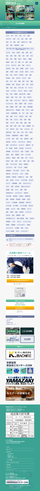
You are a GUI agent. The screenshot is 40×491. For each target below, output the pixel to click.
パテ (7, 129)
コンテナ (13, 209)
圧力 (23, 55)
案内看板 (12, 199)
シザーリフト (17, 100)
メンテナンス (28, 148)
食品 (7, 55)
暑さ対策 (8, 68)
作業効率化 (16, 45)
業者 (20, 107)
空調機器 (13, 224)
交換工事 (26, 193)
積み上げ (31, 205)
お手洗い (21, 116)
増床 (18, 42)
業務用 (7, 62)
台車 (26, 75)
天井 (26, 132)
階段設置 (23, 209)
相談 (7, 100)
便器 (11, 116)
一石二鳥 (21, 71)
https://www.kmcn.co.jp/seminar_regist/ (15, 478)
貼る (17, 129)
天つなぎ (31, 180)
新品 (7, 59)
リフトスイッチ (18, 193)
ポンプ (17, 231)
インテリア (26, 129)
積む (23, 81)
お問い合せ (9, 467)
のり (20, 161)
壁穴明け (17, 186)
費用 (27, 218)
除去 (15, 87)
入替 (15, 167)
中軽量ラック (21, 177)
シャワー (8, 202)
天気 (20, 35)
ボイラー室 (20, 87)
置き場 (15, 148)
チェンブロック (15, 151)
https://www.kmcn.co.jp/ (12, 474)
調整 (15, 59)
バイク (27, 110)
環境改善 (18, 215)
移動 (19, 81)
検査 (16, 103)
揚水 (23, 65)
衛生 (19, 62)
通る (7, 81)
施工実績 (8, 452)
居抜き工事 (8, 132)
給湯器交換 (21, 202)
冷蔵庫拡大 (8, 170)
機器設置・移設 (10, 322)
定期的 (20, 103)
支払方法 (32, 218)
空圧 (23, 110)
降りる (15, 75)
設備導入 (17, 154)
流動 (23, 52)
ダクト (7, 186)
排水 (19, 65)
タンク (31, 71)
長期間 (15, 94)
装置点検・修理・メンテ (11, 324)
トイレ (15, 116)
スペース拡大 (16, 170)
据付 (17, 138)
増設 (18, 209)
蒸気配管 (8, 177)
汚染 (12, 62)
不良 (21, 138)
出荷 (14, 42)
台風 (32, 110)
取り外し (29, 97)
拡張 (30, 42)
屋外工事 (8, 320)
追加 (22, 45)
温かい (19, 59)
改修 (7, 45)
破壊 (18, 158)
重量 (25, 122)
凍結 (27, 62)
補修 (7, 212)
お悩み (30, 91)
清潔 (24, 107)
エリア (13, 221)
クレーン (8, 183)
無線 (21, 189)
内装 (21, 129)
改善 (11, 100)
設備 (23, 126)
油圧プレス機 (22, 94)
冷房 (13, 68)
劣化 (7, 94)
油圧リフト (24, 100)
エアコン (23, 170)
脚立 (7, 75)
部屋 (7, 71)
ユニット (28, 65)
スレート (29, 209)
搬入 (13, 138)
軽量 (21, 122)
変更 (11, 45)
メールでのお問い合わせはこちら (20, 307)
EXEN (13, 52)
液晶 (28, 35)
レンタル (8, 138)
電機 (31, 138)
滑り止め (8, 215)
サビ (23, 113)
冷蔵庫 (25, 167)
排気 (12, 161)
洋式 (30, 116)
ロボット (19, 221)
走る (15, 81)
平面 (29, 78)
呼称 (32, 151)
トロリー (16, 119)
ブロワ (26, 228)
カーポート (21, 145)
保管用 (7, 209)
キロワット (8, 39)
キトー (16, 189)
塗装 (7, 126)
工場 (14, 132)
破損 (22, 158)
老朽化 (30, 132)
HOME (8, 447)
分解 (30, 39)
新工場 (11, 180)
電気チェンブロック (25, 186)
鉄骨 (29, 122)
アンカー (17, 180)
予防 (13, 78)
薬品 (15, 55)
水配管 (26, 173)
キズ (18, 39)
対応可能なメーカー (10, 218)
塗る (22, 39)
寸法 (24, 97)
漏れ (28, 161)
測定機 (28, 224)
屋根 (16, 212)
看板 (7, 199)
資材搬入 (31, 100)
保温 (23, 215)
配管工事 (14, 177)
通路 (30, 75)
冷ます (26, 68)
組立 (27, 177)
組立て (26, 71)
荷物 (7, 107)
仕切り (7, 91)
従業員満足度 (15, 135)
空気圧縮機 (30, 107)
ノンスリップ (28, 212)
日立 (32, 55)
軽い (31, 52)
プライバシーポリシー (11, 469)
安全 (22, 154)
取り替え (21, 75)
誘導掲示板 (27, 196)
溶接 (12, 97)
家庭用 (30, 59)
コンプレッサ (9, 167)
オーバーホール (9, 103)
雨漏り (11, 212)
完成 (26, 39)
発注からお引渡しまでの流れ (13, 462)
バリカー (31, 158)
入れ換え (27, 151)
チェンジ (20, 91)
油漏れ (28, 94)
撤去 (7, 119)
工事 (22, 132)
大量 (7, 180)
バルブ (21, 173)
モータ (7, 65)
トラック (12, 122)
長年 (11, 94)
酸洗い (7, 97)
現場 (19, 55)
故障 (17, 122)
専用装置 (8, 151)
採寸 (20, 97)
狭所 (12, 189)
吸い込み (18, 84)
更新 (28, 170)
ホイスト (14, 142)
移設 (20, 183)
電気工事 (8, 142)
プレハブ (20, 167)
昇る (11, 75)
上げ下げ (30, 103)
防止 (19, 126)
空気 (28, 55)
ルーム (31, 68)
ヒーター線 (27, 154)
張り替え (8, 78)
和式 (26, 116)
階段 (13, 215)
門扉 (33, 161)
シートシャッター (27, 221)
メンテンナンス (21, 142)
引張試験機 (14, 183)
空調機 (21, 68)
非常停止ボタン (9, 193)
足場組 (7, 189)
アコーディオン (13, 164)
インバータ (13, 65)
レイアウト (13, 91)
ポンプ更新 (15, 205)
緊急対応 (26, 138)
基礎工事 (28, 145)
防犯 (7, 164)
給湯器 (23, 199)
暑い (16, 35)
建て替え (8, 135)
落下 (28, 81)
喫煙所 (26, 135)
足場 (16, 71)
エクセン (8, 52)
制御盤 (7, 224)
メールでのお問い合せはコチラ (20, 280)
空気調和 (8, 84)
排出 (11, 59)
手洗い (28, 199)
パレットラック (9, 228)
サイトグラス (15, 173)
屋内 (15, 126)
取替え (7, 154)
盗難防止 (26, 164)
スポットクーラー (27, 183)
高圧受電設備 (14, 113)
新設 (16, 161)
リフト (7, 35)
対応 (16, 97)
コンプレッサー (13, 27)
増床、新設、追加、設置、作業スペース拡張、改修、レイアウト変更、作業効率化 (20, 49)
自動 (25, 119)
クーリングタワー (21, 224)
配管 (22, 228)
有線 (25, 189)
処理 (31, 62)
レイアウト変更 (23, 205)
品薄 (22, 151)
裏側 (7, 87)
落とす (31, 84)
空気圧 (18, 52)
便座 (16, 107)
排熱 (12, 186)
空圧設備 (18, 110)
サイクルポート (13, 145)
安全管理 (15, 196)
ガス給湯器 (14, 202)
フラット (24, 78)
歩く (11, 81)
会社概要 (8, 464)
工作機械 (17, 228)
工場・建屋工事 (10, 319)
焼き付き (29, 142)
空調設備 (28, 126)
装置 (27, 52)
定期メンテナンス (10, 110)
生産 (14, 39)
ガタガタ (18, 78)
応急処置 (21, 212)
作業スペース (24, 42)
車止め (7, 161)
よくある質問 (8, 27)
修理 (24, 161)
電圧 (31, 113)
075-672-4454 (20, 305)
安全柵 (13, 158)
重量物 (11, 107)
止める (7, 113)
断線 (7, 145)
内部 (11, 87)
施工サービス (9, 449)
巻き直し (8, 158)
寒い (12, 35)
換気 (12, 154)
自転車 (10, 148)
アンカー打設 (24, 180)
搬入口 (20, 164)
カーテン (30, 87)
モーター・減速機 (10, 231)
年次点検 (21, 148)
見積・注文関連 (20, 218)
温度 (17, 68)
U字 (26, 158)
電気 (21, 119)
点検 (27, 113)
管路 (32, 81)
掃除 (13, 84)
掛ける (25, 91)
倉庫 (7, 42)
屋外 (11, 126)
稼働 (29, 119)
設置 (31, 177)
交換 (7, 116)
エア (24, 35)
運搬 (7, 122)
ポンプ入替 (8, 205)
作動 (25, 103)
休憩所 (21, 135)
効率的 (11, 71)
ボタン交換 (8, 196)
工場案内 (21, 196)
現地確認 (8, 221)
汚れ (27, 84)
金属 (11, 55)
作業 (18, 132)
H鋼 (11, 119)
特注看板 (18, 199)
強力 (23, 84)
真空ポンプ (28, 202)
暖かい (24, 59)
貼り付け (12, 129)
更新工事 (8, 173)
